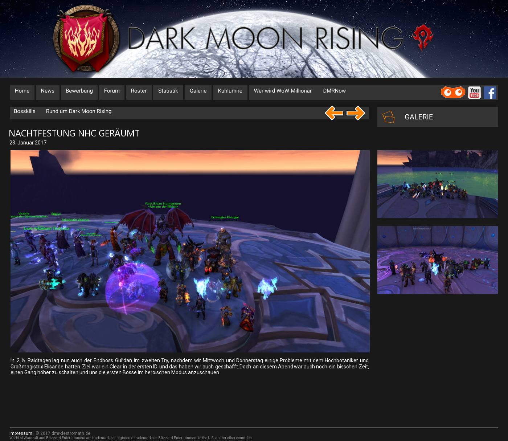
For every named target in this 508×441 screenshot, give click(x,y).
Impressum (20, 433)
